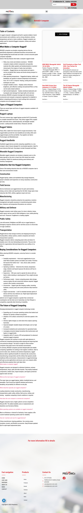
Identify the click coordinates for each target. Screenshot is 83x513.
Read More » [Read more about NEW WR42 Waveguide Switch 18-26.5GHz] (44, 80)
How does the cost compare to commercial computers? (15, 398)
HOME (3, 478)
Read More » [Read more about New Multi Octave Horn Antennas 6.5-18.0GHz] (44, 99)
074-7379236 (72, 8)
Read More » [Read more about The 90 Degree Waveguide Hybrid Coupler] (65, 99)
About (25, 493)
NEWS (3, 487)
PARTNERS (4, 482)
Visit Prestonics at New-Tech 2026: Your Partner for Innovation (72, 66)
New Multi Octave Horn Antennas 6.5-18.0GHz (49, 86)
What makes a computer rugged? (9, 364)
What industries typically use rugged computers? (13, 388)
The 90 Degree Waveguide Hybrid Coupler (71, 86)
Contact (25, 500)
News (25, 496)
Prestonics (14, 504)
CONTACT (4, 489)
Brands (25, 486)
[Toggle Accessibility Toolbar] (4, 500)
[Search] (73, 4)
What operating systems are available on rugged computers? (16, 409)
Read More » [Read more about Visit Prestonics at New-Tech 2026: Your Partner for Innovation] (65, 80)
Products (26, 483)
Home (25, 479)
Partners (26, 489)
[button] (46, 11)
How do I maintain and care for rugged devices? (13, 418)
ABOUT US (4, 484)
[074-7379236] (66, 8)
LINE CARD (4, 480)
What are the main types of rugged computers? (12, 377)
